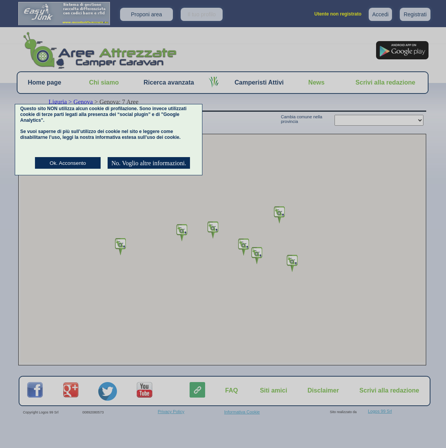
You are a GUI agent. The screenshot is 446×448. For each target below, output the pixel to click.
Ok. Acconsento (68, 163)
